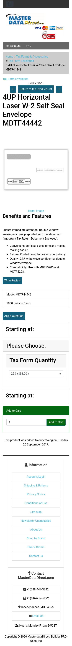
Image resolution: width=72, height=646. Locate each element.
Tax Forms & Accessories (32, 56)
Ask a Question (13, 316)
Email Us (36, 616)
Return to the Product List (36, 89)
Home (9, 56)
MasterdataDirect (39, 636)
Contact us (36, 556)
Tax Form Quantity (32, 360)
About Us (36, 529)
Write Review (12, 280)
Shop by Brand (36, 538)
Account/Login (36, 476)
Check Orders (36, 547)
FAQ (29, 45)
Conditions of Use (36, 503)
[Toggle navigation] (10, 4)
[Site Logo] (36, 19)
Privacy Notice (36, 494)
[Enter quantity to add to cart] (26, 422)
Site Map (36, 512)
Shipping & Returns (36, 485)
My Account (13, 45)
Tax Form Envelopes (21, 61)
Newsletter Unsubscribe (36, 520)
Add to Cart (56, 422)
